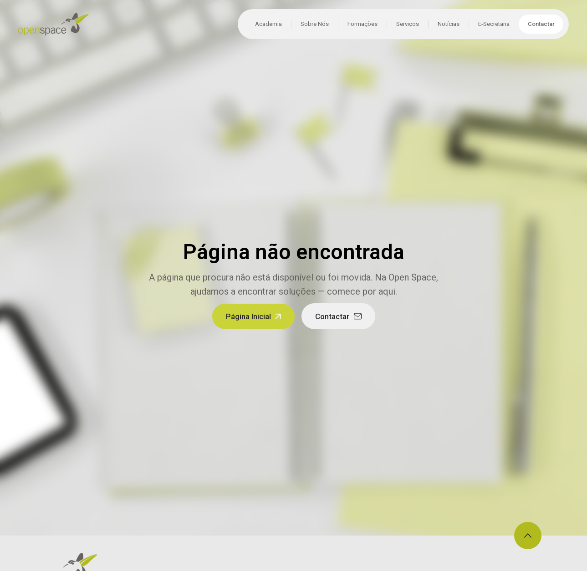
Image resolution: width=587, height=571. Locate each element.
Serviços (407, 23)
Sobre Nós (315, 23)
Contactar (541, 23)
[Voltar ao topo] (527, 535)
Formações (362, 23)
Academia (268, 23)
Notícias (448, 23)
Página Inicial (248, 316)
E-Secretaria (494, 23)
